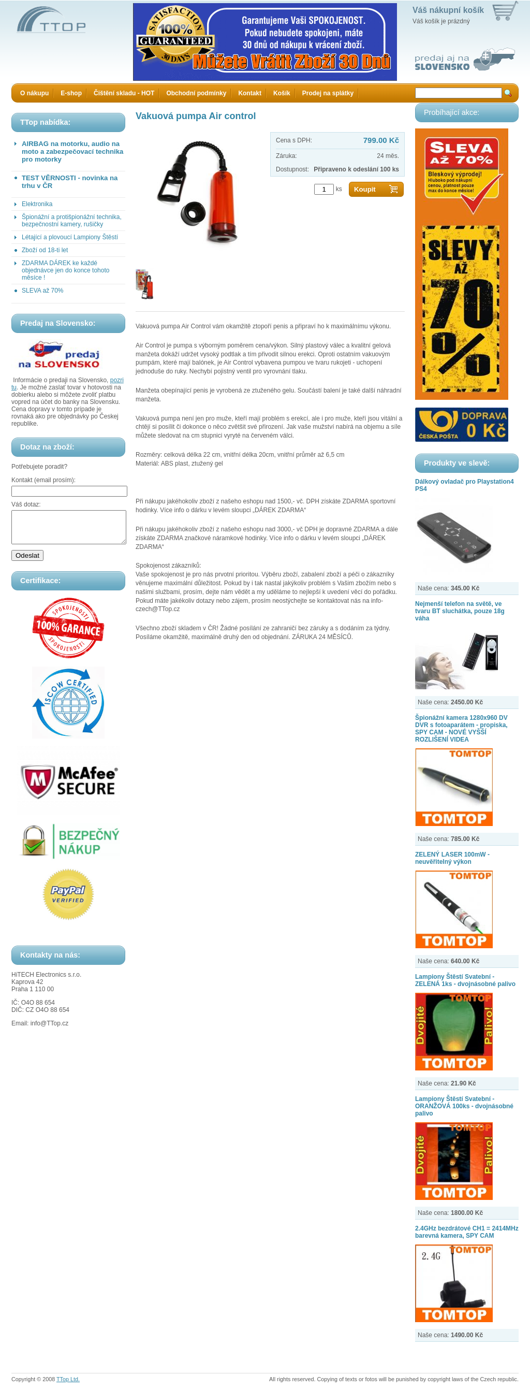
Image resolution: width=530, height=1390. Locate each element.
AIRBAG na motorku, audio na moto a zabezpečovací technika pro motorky (72, 151)
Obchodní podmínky (196, 93)
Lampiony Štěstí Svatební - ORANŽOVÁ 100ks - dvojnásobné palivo (464, 1106)
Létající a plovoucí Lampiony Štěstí (70, 237)
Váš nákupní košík (448, 10)
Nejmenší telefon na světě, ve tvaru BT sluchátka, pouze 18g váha (460, 611)
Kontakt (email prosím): (43, 480)
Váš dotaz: (26, 504)
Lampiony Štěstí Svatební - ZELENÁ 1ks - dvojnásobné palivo (465, 980)
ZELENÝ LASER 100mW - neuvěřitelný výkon (452, 858)
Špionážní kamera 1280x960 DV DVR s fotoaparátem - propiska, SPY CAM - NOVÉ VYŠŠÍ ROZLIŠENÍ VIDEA (461, 728)
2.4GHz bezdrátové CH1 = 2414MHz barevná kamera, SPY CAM (467, 1232)
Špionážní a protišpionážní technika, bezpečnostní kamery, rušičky (72, 220)
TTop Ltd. (68, 1379)
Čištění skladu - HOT (124, 93)
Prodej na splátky (328, 93)
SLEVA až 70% (43, 290)
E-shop (71, 93)
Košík (281, 93)
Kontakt (249, 93)
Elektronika (37, 204)
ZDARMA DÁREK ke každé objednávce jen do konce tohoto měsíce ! (65, 270)
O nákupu (34, 93)
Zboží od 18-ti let (45, 250)
